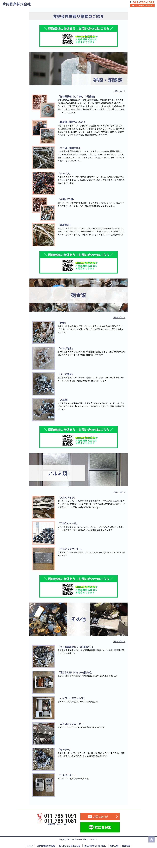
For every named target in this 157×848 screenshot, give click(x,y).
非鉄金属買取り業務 (46, 845)
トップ (30, 845)
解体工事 (114, 845)
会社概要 (126, 845)
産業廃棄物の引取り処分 (95, 845)
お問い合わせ (119, 91)
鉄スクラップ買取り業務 (69, 845)
